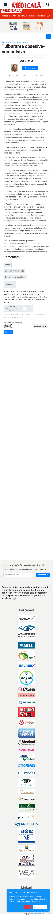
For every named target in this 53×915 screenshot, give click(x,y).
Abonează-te (43, 575)
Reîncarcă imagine (40, 326)
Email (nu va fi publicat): (14, 271)
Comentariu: (9, 285)
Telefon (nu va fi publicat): (15, 277)
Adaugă (8, 332)
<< (49, 36)
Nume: (7, 265)
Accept (27, 907)
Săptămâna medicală (9, 42)
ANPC (48, 913)
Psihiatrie (25, 42)
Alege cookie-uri (40, 907)
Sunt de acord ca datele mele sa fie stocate (18, 308)
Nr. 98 (18, 42)
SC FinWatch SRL (38, 913)
